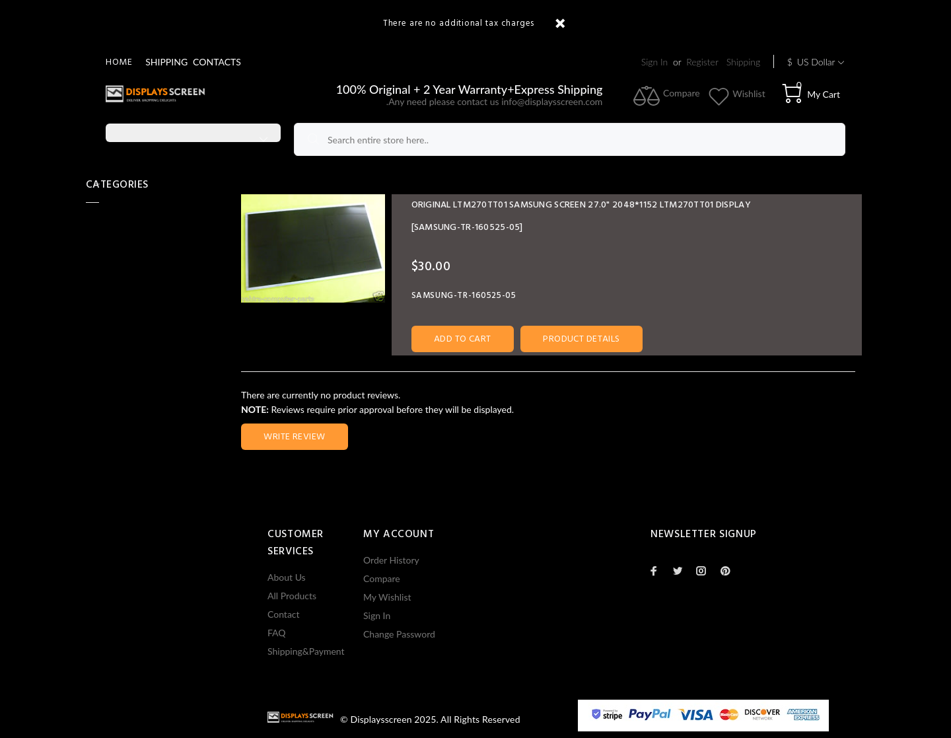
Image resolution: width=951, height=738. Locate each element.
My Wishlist (387, 597)
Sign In (654, 62)
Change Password (399, 634)
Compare (381, 578)
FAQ (276, 632)
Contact (283, 614)
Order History (391, 560)
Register (702, 62)
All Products (291, 595)
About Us (286, 577)
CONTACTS (217, 61)
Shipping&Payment (306, 651)
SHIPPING (166, 61)
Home (119, 62)
